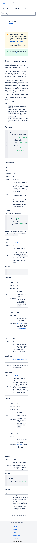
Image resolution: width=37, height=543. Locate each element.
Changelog (15, 526)
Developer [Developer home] (13, 3)
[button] (33, 3)
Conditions (15, 364)
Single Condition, (17, 359)
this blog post (18, 44)
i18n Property (16, 242)
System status (16, 529)
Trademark (15, 538)
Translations (20, 323)
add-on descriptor (21, 328)
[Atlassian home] (4, 2)
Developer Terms (17, 535)
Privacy (15, 532)
